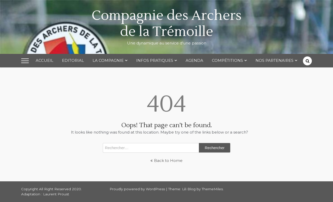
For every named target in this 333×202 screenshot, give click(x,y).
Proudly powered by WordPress (138, 189)
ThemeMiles (212, 189)
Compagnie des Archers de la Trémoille (166, 23)
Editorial (73, 60)
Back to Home (166, 160)
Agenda (194, 60)
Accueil (44, 60)
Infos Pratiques (154, 60)
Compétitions (227, 60)
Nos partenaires (274, 60)
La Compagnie (108, 60)
